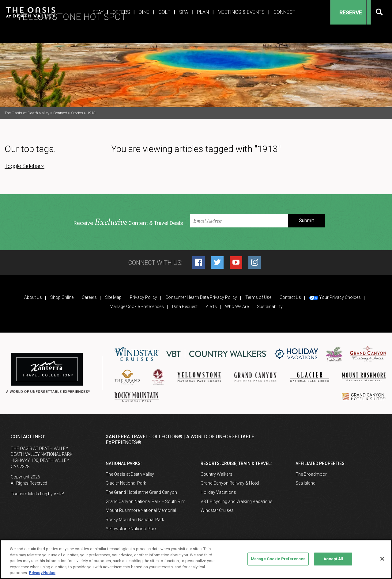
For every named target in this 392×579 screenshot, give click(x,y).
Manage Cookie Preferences (137, 306)
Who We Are (237, 306)
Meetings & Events (241, 12)
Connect (284, 12)
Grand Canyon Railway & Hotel (230, 483)
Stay (98, 12)
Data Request (185, 306)
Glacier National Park (126, 483)
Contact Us (290, 297)
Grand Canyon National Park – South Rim (145, 501)
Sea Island (305, 483)
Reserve (345, 13)
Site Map (113, 297)
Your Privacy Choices (335, 297)
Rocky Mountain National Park (135, 519)
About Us (33, 297)
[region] (196, 559)
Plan (203, 12)
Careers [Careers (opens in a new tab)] (89, 297)
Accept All (333, 559)
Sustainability (270, 306)
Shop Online (62, 297)
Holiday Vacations (218, 492)
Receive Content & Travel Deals (128, 222)
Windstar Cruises (217, 510)
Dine (144, 12)
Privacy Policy (143, 297)
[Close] (382, 559)
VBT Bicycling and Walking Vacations (237, 501)
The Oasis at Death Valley (130, 474)
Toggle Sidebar (24, 166)
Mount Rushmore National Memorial (141, 510)
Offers (121, 12)
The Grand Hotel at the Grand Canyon (141, 492)
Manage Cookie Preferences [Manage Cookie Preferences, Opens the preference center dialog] (278, 559)
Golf (164, 12)
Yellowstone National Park (131, 528)
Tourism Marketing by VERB (37, 493)
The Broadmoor (311, 474)
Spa (183, 12)
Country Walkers (216, 474)
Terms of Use (258, 297)
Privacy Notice (42, 572)
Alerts (211, 306)
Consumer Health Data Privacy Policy (201, 297)
